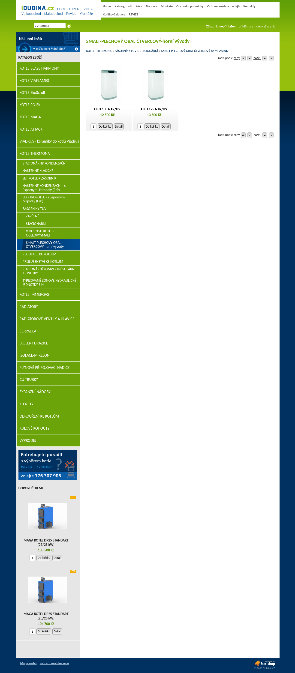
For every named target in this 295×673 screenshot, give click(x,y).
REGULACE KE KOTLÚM (40, 254)
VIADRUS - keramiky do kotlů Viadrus (49, 141)
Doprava (151, 6)
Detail (119, 127)
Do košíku (105, 127)
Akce (139, 6)
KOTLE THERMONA (99, 51)
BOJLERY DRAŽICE (34, 343)
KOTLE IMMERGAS (34, 294)
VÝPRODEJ (28, 440)
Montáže (167, 6)
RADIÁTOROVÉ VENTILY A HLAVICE (47, 319)
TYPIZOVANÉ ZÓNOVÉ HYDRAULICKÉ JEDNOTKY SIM (49, 282)
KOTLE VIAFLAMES (34, 80)
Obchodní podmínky (190, 6)
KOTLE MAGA (30, 117)
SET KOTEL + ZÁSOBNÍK (39, 178)
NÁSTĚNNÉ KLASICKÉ (38, 170)
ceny (237, 58)
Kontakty (249, 6)
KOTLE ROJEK (30, 104)
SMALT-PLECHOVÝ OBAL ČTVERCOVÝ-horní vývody (195, 51)
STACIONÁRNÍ (149, 51)
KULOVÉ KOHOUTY (35, 428)
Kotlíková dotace (114, 14)
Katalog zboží (123, 6)
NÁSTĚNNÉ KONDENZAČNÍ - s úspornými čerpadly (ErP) (44, 187)
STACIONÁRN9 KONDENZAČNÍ (44, 163)
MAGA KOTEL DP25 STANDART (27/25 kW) (46, 542)
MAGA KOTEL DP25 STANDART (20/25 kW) (46, 616)
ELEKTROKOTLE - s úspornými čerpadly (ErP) (44, 199)
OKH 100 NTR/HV (107, 109)
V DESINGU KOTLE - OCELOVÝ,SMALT (40, 233)
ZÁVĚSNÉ (32, 216)
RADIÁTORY (29, 306)
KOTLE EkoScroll (32, 92)
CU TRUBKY (29, 379)
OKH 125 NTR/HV (154, 109)
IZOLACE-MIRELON (35, 355)
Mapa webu (28, 663)
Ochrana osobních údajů (223, 6)
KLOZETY (26, 404)
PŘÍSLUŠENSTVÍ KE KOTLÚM (43, 261)
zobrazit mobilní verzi (54, 663)
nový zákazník (265, 26)
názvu (257, 58)
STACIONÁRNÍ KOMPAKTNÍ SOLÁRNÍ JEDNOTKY (49, 271)
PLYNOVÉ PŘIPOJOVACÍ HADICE (45, 367)
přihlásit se (246, 26)
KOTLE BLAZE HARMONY (39, 68)
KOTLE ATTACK (31, 129)
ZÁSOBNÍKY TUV (125, 51)
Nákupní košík (30, 38)
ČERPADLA (28, 331)
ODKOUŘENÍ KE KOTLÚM (39, 416)
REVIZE (133, 14)
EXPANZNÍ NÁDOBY (35, 391)
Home (107, 6)
